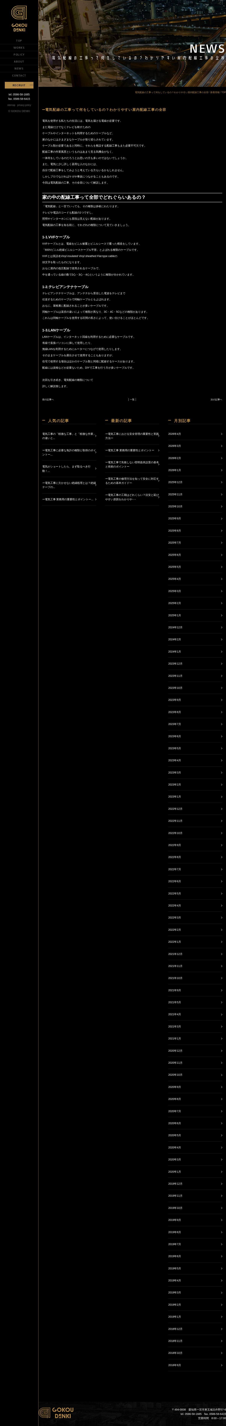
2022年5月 (174, 893)
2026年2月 (174, 458)
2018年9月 (174, 1365)
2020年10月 (175, 1074)
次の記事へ (216, 399)
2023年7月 (174, 724)
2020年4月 (174, 1147)
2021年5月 (174, 1002)
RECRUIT (19, 85)
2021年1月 (174, 1038)
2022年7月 (174, 869)
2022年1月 (174, 941)
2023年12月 (175, 663)
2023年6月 (174, 736)
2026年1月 (174, 470)
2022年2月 (174, 929)
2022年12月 (175, 808)
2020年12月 (175, 1050)
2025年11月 (175, 494)
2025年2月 (174, 603)
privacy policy (24, 105)
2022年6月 (174, 881)
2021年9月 (174, 990)
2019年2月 (174, 1304)
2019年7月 (174, 1244)
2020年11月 (175, 1062)
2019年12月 (175, 1183)
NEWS (19, 68)
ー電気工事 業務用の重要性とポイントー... (68, 499)
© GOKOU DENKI (19, 111)
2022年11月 (175, 820)
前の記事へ (48, 399)
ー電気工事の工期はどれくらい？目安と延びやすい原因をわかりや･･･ (132, 497)
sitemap (11, 105)
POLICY (19, 54)
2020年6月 (174, 1123)
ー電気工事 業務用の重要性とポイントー (129, 450)
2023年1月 (174, 796)
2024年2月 (174, 639)
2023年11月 (175, 675)
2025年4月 (174, 578)
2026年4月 (174, 433)
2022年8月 (174, 857)
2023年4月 (174, 760)
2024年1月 (174, 651)
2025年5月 (174, 566)
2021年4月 (174, 1014)
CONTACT (19, 75)
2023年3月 (174, 772)
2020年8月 (174, 1099)
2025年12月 (175, 482)
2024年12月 (175, 627)
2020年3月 (174, 1159)
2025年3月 (174, 591)
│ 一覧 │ (132, 399)
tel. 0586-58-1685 (19, 94)
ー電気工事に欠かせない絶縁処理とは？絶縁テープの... (69, 485)
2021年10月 (175, 978)
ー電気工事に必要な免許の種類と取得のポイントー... (69, 452)
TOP (19, 40)
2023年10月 (175, 687)
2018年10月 (175, 1352)
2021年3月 (174, 1026)
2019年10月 (175, 1207)
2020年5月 (174, 1135)
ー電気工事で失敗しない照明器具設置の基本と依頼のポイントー (132, 464)
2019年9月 (174, 1219)
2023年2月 (174, 784)
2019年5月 (174, 1268)
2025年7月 (174, 542)
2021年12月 (175, 954)
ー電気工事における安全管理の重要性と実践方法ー (132, 436)
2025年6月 (174, 554)
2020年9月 (174, 1086)
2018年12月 (175, 1328)
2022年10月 (175, 833)
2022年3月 (174, 917)
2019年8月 (174, 1232)
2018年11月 (175, 1340)
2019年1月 (174, 1316)
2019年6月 (174, 1256)
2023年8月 (174, 712)
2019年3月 (174, 1292)
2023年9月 (174, 699)
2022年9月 (174, 845)
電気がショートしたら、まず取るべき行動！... (66, 468)
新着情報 (214, 92)
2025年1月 (174, 615)
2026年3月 (174, 445)
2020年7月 (174, 1111)
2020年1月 (174, 1171)
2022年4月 (174, 905)
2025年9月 (174, 518)
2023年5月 (174, 748)
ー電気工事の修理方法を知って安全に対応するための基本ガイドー (132, 480)
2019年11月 (175, 1195)
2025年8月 (174, 530)
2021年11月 (175, 966)
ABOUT (19, 61)
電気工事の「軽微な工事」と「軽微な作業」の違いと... (69, 436)
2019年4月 (174, 1280)
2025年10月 (175, 506)
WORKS (19, 47)
